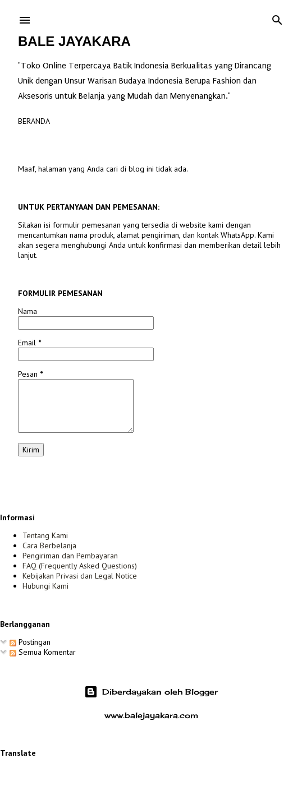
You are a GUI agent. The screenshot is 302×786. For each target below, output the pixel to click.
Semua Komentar (43, 652)
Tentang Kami (45, 535)
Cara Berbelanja (49, 545)
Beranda (34, 121)
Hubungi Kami (45, 586)
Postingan (30, 642)
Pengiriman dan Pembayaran (70, 556)
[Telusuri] (277, 18)
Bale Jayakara (74, 41)
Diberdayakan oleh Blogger (151, 692)
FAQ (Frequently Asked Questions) (79, 566)
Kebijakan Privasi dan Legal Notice (79, 576)
